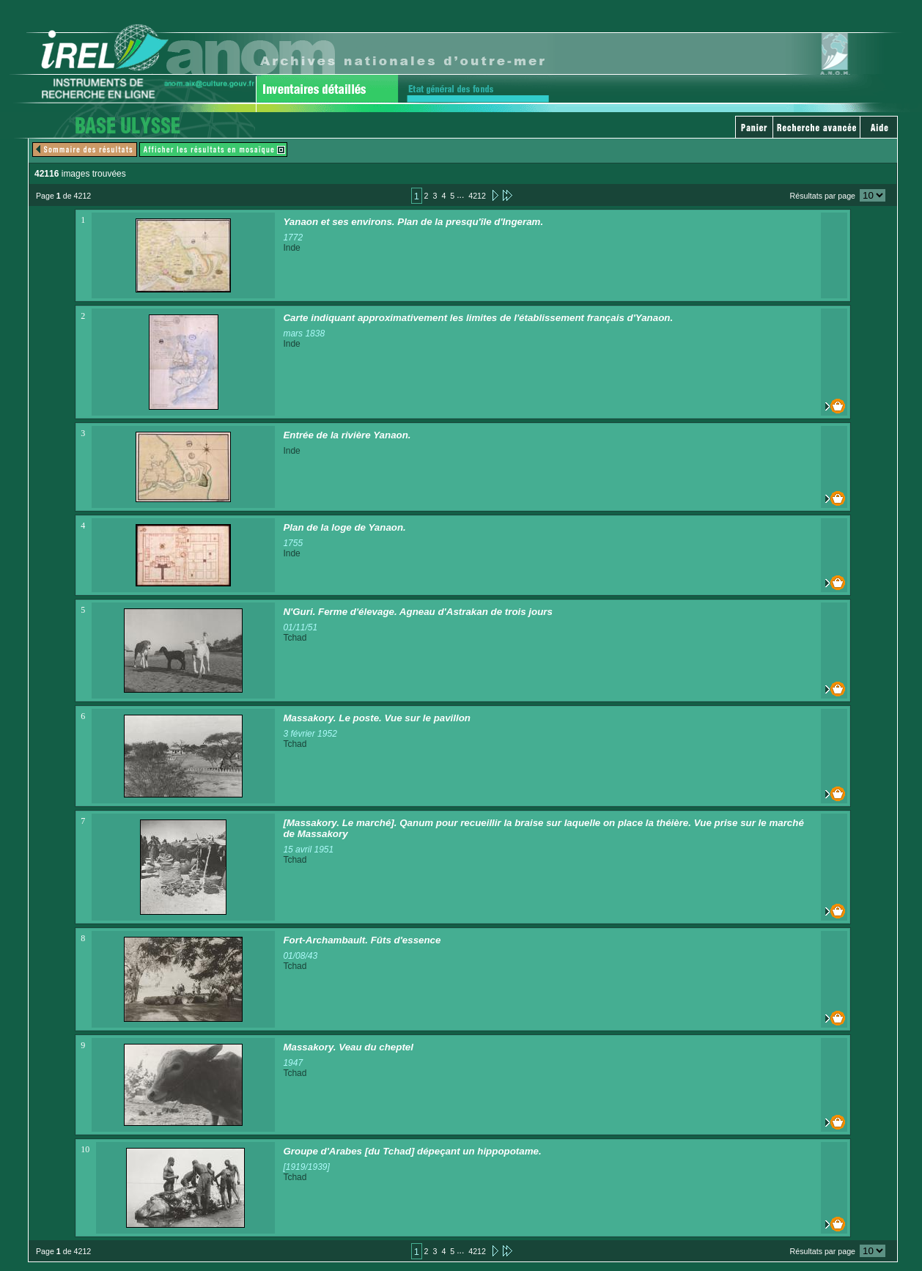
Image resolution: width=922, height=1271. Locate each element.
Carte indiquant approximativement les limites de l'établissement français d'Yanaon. (478, 317)
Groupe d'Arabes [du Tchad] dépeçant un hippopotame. (412, 1151)
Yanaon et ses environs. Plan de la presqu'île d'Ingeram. (413, 221)
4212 (477, 195)
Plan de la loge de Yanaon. (344, 527)
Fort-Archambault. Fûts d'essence (361, 940)
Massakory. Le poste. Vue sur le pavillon (377, 717)
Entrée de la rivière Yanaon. (346, 435)
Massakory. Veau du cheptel (348, 1047)
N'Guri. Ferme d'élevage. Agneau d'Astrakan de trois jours (418, 611)
